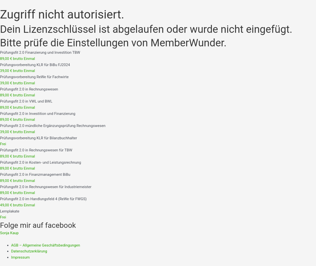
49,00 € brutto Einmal (17, 205)
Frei (3, 144)
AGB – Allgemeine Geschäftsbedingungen (45, 245)
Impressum (20, 257)
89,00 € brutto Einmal (17, 58)
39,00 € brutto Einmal (17, 71)
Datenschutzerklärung (29, 251)
